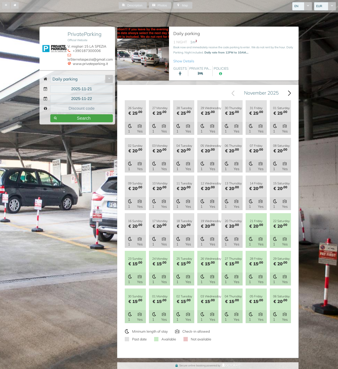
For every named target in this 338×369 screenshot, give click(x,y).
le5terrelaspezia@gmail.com (90, 59)
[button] (6, 5)
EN (296, 6)
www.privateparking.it (90, 63)
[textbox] (81, 89)
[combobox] (302, 6)
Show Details (183, 61)
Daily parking (64, 79)
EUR (319, 6)
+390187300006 (87, 50)
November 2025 (261, 93)
